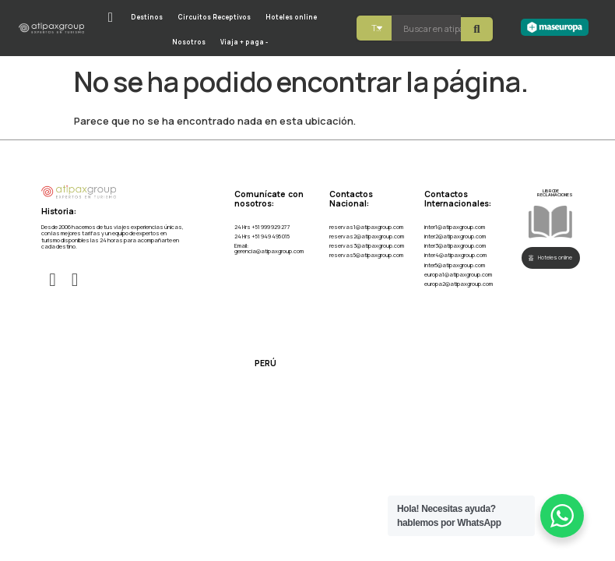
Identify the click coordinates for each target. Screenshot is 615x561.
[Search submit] (476, 28)
